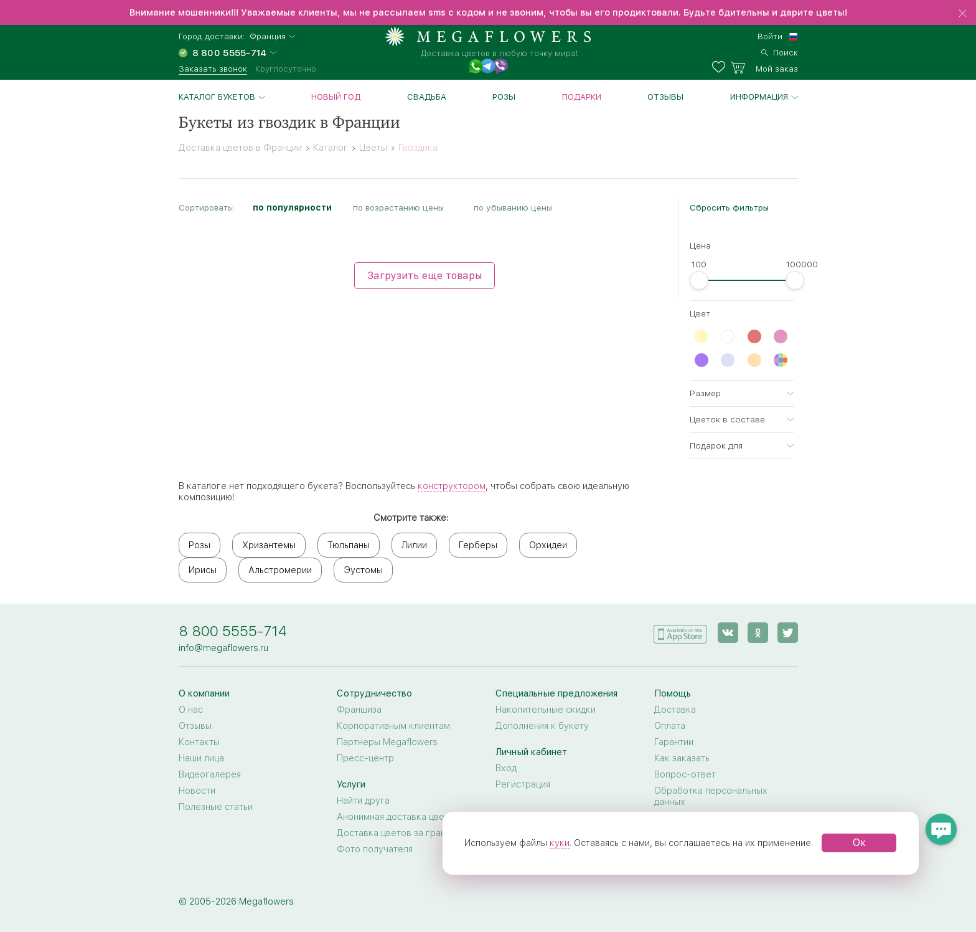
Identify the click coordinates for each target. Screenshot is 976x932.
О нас (191, 709)
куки (560, 843)
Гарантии (673, 742)
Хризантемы (269, 545)
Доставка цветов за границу (399, 833)
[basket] (764, 67)
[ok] (758, 632)
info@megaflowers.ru (223, 648)
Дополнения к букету (542, 725)
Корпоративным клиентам (393, 725)
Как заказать (682, 758)
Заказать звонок (213, 69)
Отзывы (665, 97)
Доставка (675, 709)
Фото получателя (375, 849)
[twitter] (787, 632)
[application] (680, 632)
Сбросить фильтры (729, 207)
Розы (503, 97)
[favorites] (721, 67)
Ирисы (203, 570)
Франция (268, 36)
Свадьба (426, 97)
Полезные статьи (216, 806)
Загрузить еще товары (424, 276)
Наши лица (201, 758)
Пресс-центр (365, 758)
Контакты (199, 742)
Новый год (335, 97)
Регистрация (522, 784)
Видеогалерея (210, 774)
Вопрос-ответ (685, 774)
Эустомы (363, 570)
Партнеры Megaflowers (387, 742)
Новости (197, 790)
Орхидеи (548, 545)
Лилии (414, 545)
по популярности (292, 207)
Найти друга (363, 800)
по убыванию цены (513, 207)
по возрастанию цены (398, 207)
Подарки (581, 97)
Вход (506, 768)
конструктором (452, 486)
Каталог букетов (217, 97)
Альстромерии (280, 570)
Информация (759, 97)
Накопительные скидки (545, 709)
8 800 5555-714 (233, 630)
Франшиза (359, 709)
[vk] (728, 632)
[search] (779, 51)
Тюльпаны (348, 545)
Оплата (669, 725)
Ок (859, 843)
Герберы (478, 545)
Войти (770, 36)
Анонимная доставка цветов (398, 816)
